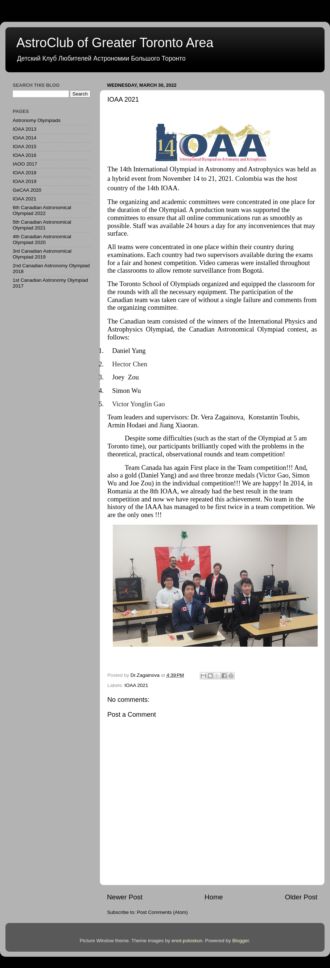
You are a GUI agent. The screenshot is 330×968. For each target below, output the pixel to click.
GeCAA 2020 (27, 190)
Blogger (240, 940)
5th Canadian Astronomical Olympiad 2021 (42, 225)
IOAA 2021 (136, 685)
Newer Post (125, 897)
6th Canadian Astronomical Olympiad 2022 (42, 210)
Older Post (301, 897)
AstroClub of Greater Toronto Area (115, 42)
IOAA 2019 (24, 181)
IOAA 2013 (24, 129)
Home (214, 897)
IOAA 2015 (24, 146)
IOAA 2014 (24, 138)
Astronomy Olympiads (37, 120)
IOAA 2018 (24, 172)
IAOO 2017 (25, 164)
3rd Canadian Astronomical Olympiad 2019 (42, 254)
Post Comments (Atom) (162, 912)
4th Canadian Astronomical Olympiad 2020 (42, 239)
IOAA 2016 (24, 155)
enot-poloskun (187, 940)
